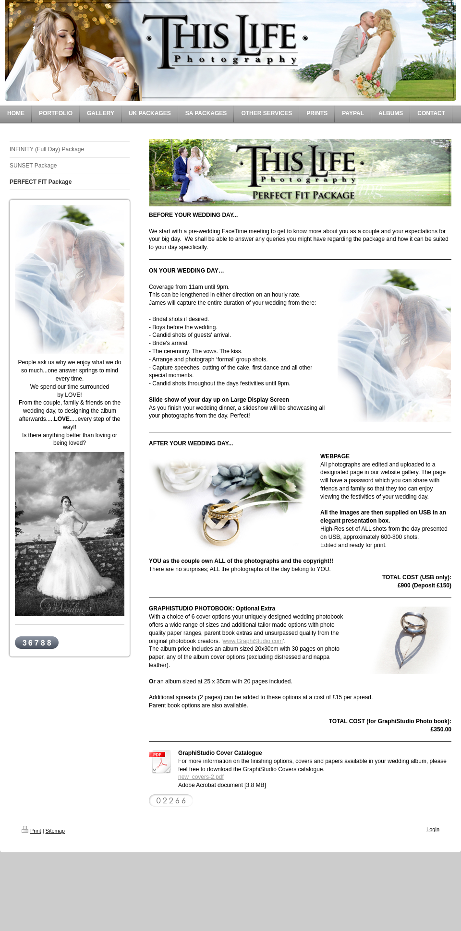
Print (31, 831)
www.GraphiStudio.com (253, 641)
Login (432, 829)
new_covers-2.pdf (201, 777)
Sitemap (55, 831)
